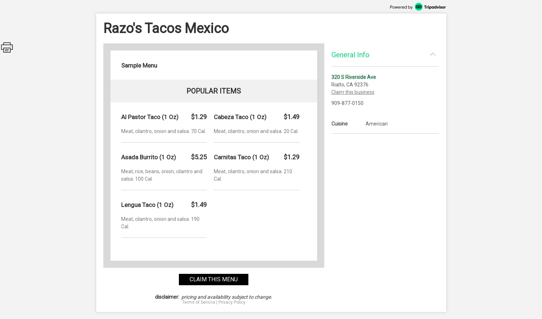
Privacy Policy (232, 302)
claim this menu (214, 279)
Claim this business (353, 92)
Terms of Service (198, 302)
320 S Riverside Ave (353, 77)
